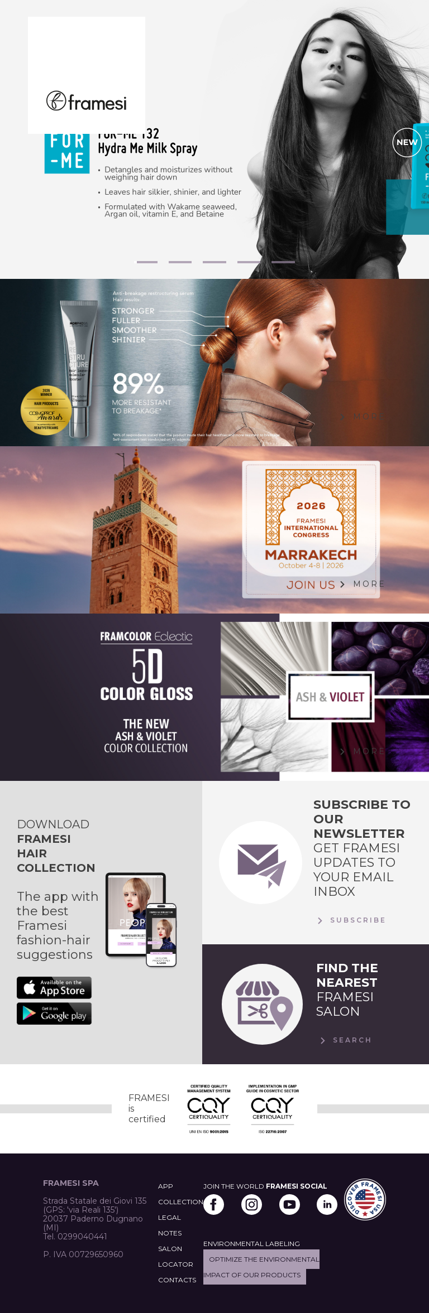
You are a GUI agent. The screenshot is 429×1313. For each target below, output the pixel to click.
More (361, 417)
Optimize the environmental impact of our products (261, 1267)
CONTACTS (177, 1280)
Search (344, 1040)
